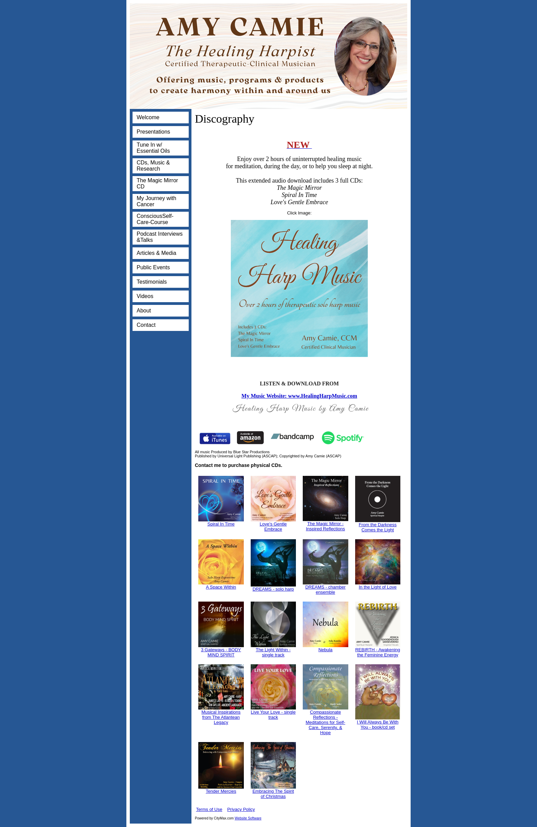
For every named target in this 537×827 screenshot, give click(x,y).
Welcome (148, 117)
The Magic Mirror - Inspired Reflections (325, 526)
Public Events (153, 267)
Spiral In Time (221, 524)
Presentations (153, 132)
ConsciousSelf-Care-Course (155, 219)
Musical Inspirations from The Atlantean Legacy (220, 717)
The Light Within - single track (273, 652)
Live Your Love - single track (273, 714)
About (144, 310)
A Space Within (221, 587)
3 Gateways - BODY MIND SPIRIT (221, 652)
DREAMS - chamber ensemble (325, 589)
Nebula (326, 649)
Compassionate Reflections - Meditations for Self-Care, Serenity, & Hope (325, 722)
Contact (146, 325)
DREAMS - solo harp (273, 589)
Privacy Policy (241, 809)
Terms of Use (209, 809)
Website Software (248, 818)
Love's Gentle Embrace (273, 526)
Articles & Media (156, 253)
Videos (145, 296)
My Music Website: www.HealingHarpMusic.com (299, 396)
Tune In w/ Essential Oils (153, 148)
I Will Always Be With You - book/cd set (377, 724)
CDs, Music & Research (153, 166)
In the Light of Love (378, 587)
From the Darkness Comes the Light (378, 527)
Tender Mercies (221, 791)
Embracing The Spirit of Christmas (273, 794)
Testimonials (152, 282)
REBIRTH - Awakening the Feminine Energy (377, 652)
